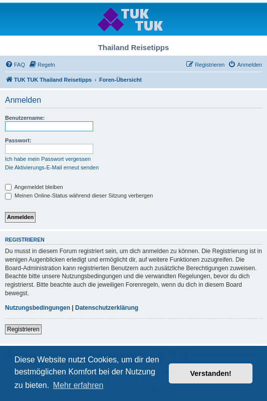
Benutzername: (25, 118)
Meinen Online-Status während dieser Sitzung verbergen (79, 195)
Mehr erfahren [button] (78, 385)
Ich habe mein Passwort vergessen (48, 159)
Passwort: (18, 140)
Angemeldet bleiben (34, 187)
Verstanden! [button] (210, 373)
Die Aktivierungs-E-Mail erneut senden (52, 167)
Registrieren (23, 329)
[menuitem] (15, 65)
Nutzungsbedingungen (37, 307)
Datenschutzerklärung (106, 307)
